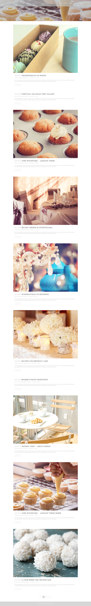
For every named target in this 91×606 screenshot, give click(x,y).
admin (27, 77)
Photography (24, 381)
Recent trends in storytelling (37, 228)
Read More (18, 84)
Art (22, 296)
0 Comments (31, 77)
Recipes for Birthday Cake (35, 361)
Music (23, 515)
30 (35, 448)
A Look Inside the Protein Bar (36, 580)
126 (37, 229)
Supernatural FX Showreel (35, 294)
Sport (23, 96)
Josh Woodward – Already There (38, 161)
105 (36, 96)
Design (23, 77)
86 (35, 296)
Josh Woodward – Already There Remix (41, 513)
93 (36, 77)
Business (23, 229)
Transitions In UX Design (34, 76)
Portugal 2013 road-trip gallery (38, 94)
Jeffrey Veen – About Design (36, 446)
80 (38, 363)
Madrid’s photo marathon (35, 380)
